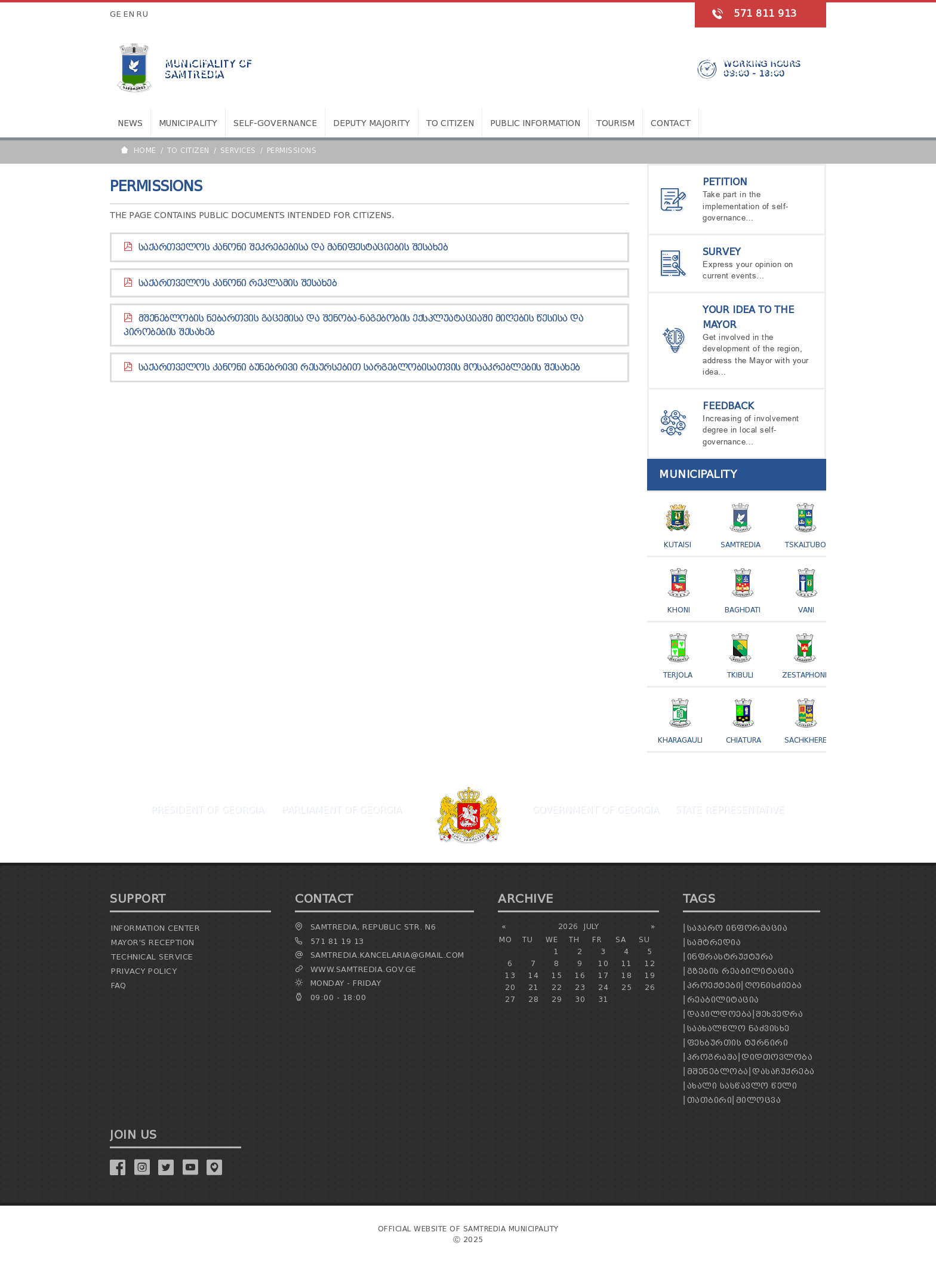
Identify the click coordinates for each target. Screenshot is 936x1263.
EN (129, 14)
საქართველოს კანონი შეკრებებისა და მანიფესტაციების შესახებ (293, 247)
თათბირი (709, 1100)
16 (580, 975)
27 (510, 999)
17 (603, 975)
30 (580, 999)
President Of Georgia (206, 809)
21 (533, 987)
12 (650, 963)
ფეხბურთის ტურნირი (738, 1043)
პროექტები (714, 985)
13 (510, 975)
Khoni (678, 609)
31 (603, 999)
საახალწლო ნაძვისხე (738, 1028)
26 (650, 987)
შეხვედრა (779, 1014)
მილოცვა (758, 1100)
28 (533, 999)
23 (580, 987)
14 (533, 975)
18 (626, 975)
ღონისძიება (773, 985)
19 (650, 975)
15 (557, 975)
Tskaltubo (805, 544)
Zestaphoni (804, 674)
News (130, 123)
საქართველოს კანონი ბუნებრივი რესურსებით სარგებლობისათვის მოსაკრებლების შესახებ (359, 367)
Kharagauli (680, 739)
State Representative (729, 809)
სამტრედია (714, 942)
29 (557, 999)
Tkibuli (740, 674)
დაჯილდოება (719, 1014)
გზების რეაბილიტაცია (741, 971)
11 (626, 963)
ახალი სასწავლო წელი (742, 1086)
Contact (671, 123)
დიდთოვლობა (776, 1057)
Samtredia (741, 544)
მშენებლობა (718, 1071)
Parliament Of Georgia (341, 809)
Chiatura (743, 739)
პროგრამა (712, 1057)
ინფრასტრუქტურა (730, 957)
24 (603, 987)
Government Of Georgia (595, 809)
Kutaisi (677, 544)
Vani (806, 609)
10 (603, 963)
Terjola (677, 674)
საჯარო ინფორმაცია (737, 928)
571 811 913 (765, 13)
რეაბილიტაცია (723, 1000)
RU (142, 14)
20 (510, 987)
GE (115, 14)
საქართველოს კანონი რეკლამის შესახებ (237, 283)
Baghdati (743, 609)
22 (557, 987)
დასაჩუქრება (783, 1071)
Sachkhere (805, 739)
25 (626, 987)
